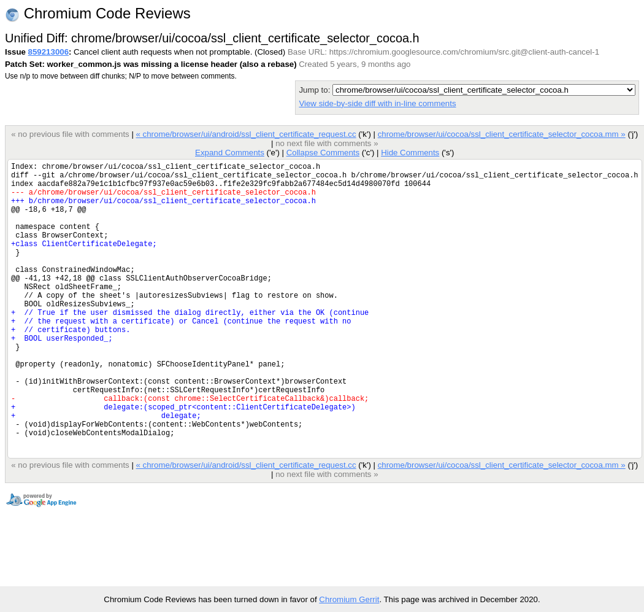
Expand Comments (229, 152)
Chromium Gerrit (349, 599)
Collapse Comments (322, 152)
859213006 (48, 51)
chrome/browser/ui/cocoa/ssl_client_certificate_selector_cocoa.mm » (502, 134)
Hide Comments (410, 152)
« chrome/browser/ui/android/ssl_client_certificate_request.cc (246, 134)
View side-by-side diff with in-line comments (377, 103)
